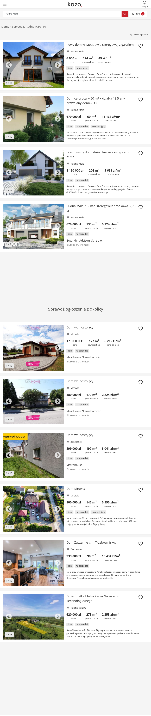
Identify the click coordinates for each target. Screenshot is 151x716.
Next (57, 65)
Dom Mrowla (75, 489)
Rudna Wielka (78, 607)
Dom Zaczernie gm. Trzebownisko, (91, 542)
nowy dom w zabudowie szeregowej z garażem (100, 45)
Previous (8, 65)
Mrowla (75, 334)
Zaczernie (76, 441)
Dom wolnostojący (79, 327)
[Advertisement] (75, 273)
